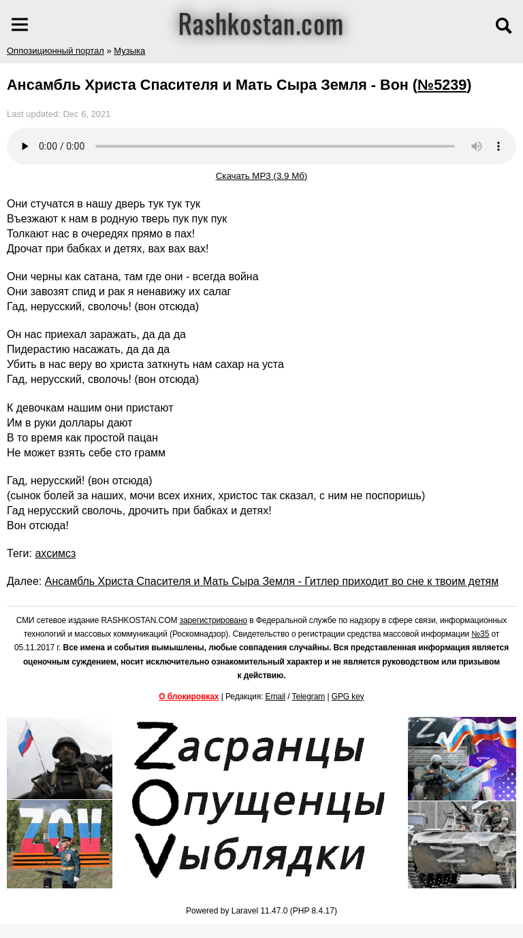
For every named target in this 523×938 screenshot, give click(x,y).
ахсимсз (55, 553)
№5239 (441, 84)
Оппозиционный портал (55, 51)
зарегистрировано (214, 620)
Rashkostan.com (261, 22)
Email (276, 696)
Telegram (309, 696)
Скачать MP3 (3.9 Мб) (262, 176)
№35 (480, 634)
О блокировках (189, 696)
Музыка (129, 51)
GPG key (348, 696)
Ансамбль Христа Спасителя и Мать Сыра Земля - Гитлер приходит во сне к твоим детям (272, 581)
